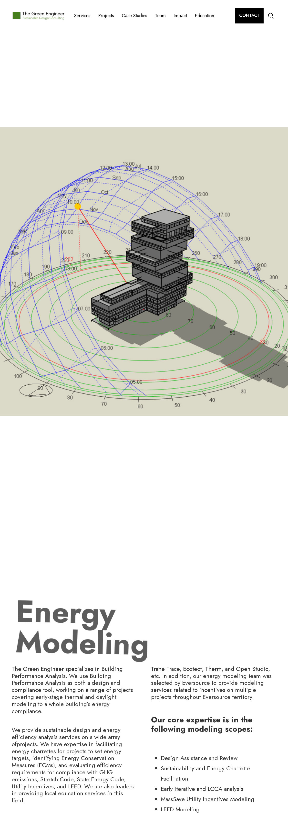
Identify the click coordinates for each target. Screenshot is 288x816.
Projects (106, 15)
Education (204, 15)
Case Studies (134, 15)
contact (249, 15)
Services (82, 15)
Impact (180, 15)
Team (160, 15)
